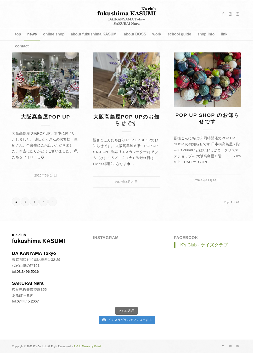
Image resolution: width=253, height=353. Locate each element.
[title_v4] (126, 14)
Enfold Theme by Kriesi (87, 346)
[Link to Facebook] (223, 14)
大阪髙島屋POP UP (45, 117)
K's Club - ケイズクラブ (204, 244)
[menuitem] (18, 34)
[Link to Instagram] (230, 14)
